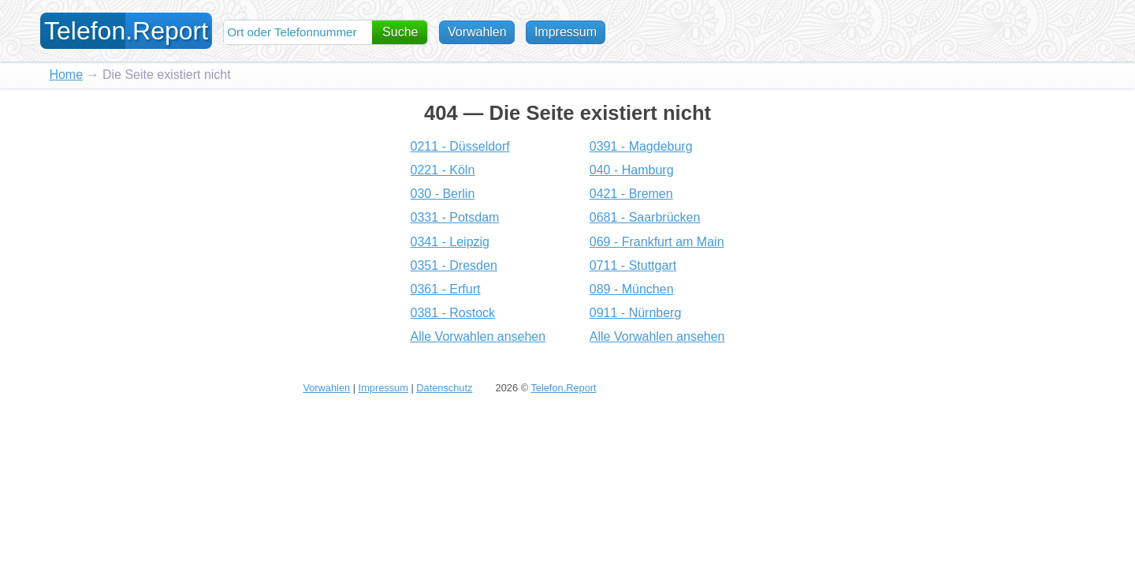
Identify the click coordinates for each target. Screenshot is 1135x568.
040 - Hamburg (632, 170)
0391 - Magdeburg (641, 146)
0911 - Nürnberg (636, 313)
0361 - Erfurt (445, 289)
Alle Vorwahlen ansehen (477, 336)
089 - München (632, 289)
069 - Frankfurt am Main (657, 241)
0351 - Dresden (453, 265)
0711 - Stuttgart (633, 265)
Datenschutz (444, 388)
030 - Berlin (442, 193)
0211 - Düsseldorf (459, 146)
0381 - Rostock (452, 313)
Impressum (565, 32)
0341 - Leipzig (449, 241)
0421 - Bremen (631, 193)
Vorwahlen (477, 32)
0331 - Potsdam (454, 217)
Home (66, 74)
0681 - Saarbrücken (645, 217)
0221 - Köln (442, 170)
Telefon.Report (563, 388)
